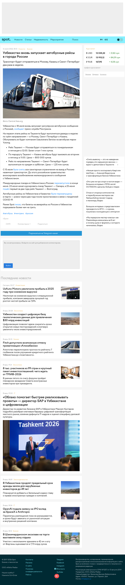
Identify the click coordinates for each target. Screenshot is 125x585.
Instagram (59, 566)
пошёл (6, 189)
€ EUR (89, 57)
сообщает (19, 129)
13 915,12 (100, 57)
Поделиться (41, 224)
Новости (18, 39)
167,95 (99, 62)
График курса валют (93, 68)
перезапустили (62, 183)
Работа (28, 575)
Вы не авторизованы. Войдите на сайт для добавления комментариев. (41, 251)
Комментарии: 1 (22, 224)
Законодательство (21, 480)
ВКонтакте (59, 569)
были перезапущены (61, 194)
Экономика (18, 311)
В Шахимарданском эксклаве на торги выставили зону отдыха (26, 536)
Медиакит (95, 74)
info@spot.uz (86, 579)
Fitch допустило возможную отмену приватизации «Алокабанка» (24, 344)
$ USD (89, 53)
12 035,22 (100, 53)
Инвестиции (20, 285)
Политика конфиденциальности (34, 570)
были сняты (19, 169)
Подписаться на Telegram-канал (41, 233)
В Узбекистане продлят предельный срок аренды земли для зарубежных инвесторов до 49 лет (28, 486)
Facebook (59, 563)
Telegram (59, 560)
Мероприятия (57, 39)
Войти (8, 266)
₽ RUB (89, 62)
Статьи (28, 39)
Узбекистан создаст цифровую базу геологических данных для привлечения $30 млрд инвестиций (27, 317)
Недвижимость (41, 39)
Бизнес (16, 339)
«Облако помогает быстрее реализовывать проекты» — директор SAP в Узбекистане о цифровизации (35, 400)
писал (18, 204)
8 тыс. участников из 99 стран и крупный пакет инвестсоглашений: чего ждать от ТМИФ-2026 (27, 371)
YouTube (58, 572)
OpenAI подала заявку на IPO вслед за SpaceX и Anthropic (24, 510)
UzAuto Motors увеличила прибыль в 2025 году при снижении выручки (28, 290)
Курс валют (90, 49)
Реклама (88, 74)
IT (14, 393)
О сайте (29, 566)
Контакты (103, 74)
